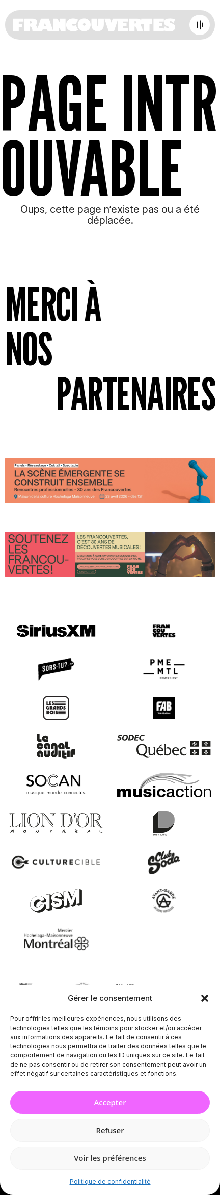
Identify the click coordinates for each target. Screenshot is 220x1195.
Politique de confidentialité (110, 1181)
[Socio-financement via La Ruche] (110, 556)
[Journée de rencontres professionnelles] (110, 483)
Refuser (110, 1130)
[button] (205, 998)
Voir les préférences (110, 1158)
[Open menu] (199, 25)
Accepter (110, 1102)
